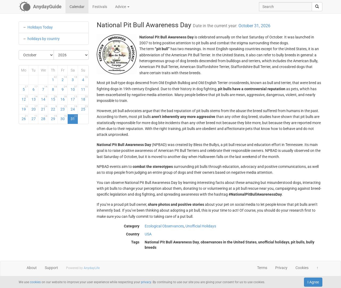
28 (44, 118)
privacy (146, 282)
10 (74, 88)
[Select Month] (36, 55)
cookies (35, 282)
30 (63, 118)
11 (84, 88)
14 (44, 98)
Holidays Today (40, 27)
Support (51, 268)
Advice (122, 7)
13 (34, 98)
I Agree (313, 282)
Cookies (301, 268)
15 (54, 98)
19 (25, 108)
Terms (262, 268)
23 (63, 108)
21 (44, 108)
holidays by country (43, 39)
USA (148, 234)
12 (25, 98)
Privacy (281, 268)
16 (63, 98)
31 (74, 118)
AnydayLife (92, 268)
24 (74, 108)
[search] (317, 6)
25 (84, 108)
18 (84, 98)
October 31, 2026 (254, 25)
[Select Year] (71, 55)
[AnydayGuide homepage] (40, 6)
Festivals (99, 7)
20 (34, 108)
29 (54, 118)
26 (25, 118)
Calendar (77, 7)
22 (54, 108)
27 (34, 118)
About (32, 268)
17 (74, 98)
